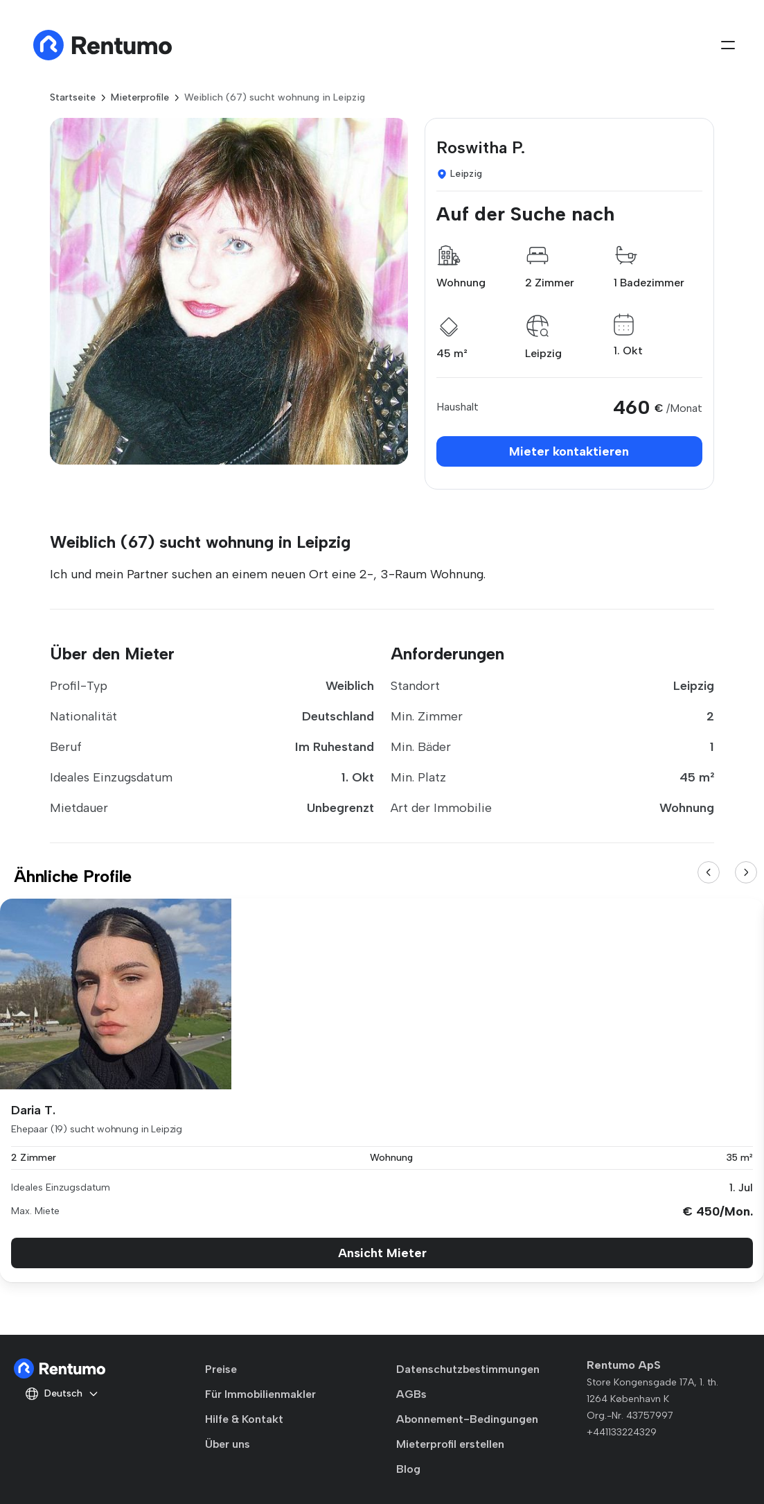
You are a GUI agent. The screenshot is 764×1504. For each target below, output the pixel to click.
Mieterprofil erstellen (450, 1444)
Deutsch (62, 1394)
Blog (408, 1469)
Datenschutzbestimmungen (468, 1369)
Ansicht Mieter (382, 1253)
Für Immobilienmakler (260, 1394)
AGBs (411, 1394)
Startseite (73, 97)
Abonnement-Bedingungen (467, 1419)
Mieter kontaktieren (569, 451)
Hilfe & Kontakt (244, 1419)
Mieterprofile (140, 97)
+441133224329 (622, 1432)
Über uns (227, 1444)
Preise (221, 1369)
